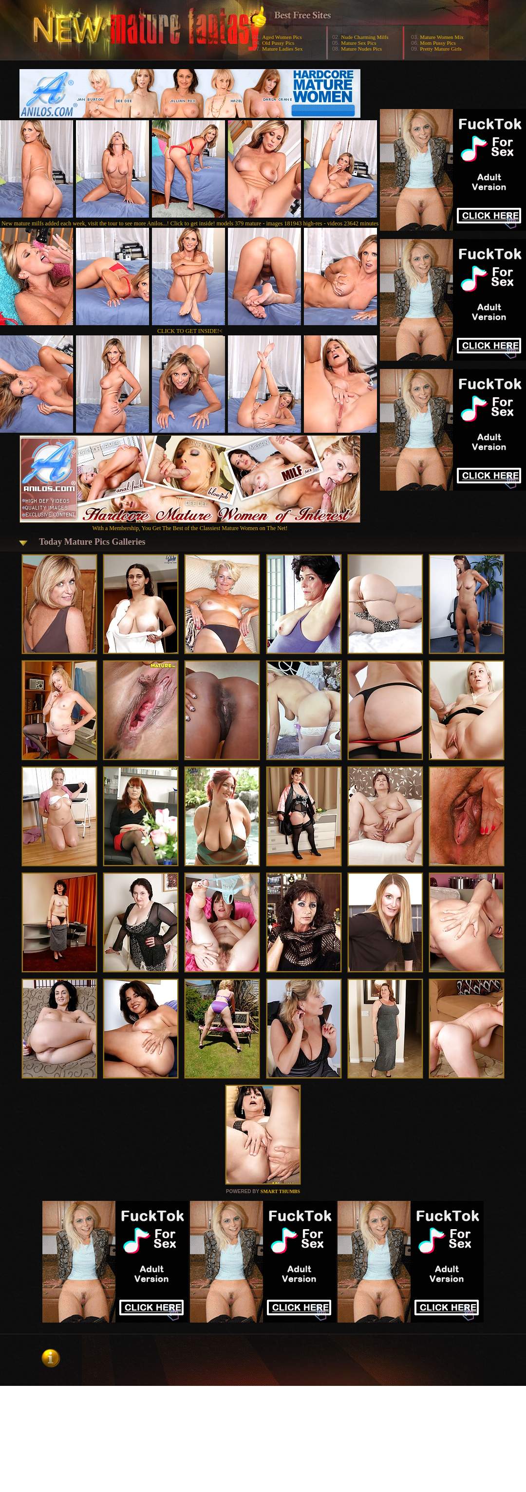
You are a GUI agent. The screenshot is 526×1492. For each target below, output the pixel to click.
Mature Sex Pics (358, 43)
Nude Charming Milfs (364, 37)
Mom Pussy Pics (437, 43)
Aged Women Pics (281, 37)
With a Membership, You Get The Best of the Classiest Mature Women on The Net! (189, 524)
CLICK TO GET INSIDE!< (190, 331)
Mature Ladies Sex (282, 49)
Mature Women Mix (441, 37)
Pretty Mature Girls (441, 49)
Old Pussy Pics (278, 43)
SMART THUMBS (280, 1191)
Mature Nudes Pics (361, 49)
